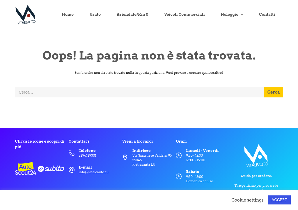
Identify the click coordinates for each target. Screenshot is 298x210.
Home (68, 14)
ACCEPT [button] (279, 200)
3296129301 (87, 155)
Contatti (267, 14)
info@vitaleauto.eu (94, 172)
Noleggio (232, 14)
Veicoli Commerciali (184, 14)
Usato (95, 14)
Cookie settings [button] (247, 200)
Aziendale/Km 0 (132, 14)
